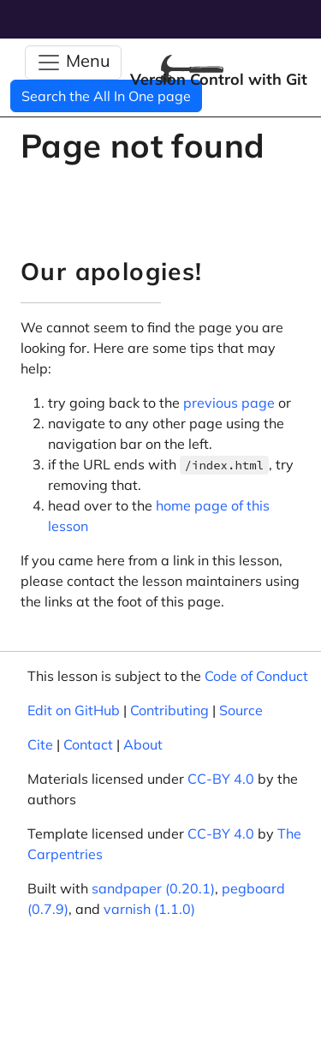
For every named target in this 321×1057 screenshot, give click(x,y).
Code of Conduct (256, 675)
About (143, 744)
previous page (229, 402)
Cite (40, 744)
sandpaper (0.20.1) (153, 888)
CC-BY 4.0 (220, 778)
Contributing (169, 710)
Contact (88, 744)
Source (241, 710)
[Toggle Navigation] (73, 62)
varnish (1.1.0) (149, 908)
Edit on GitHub (73, 710)
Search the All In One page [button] (106, 96)
